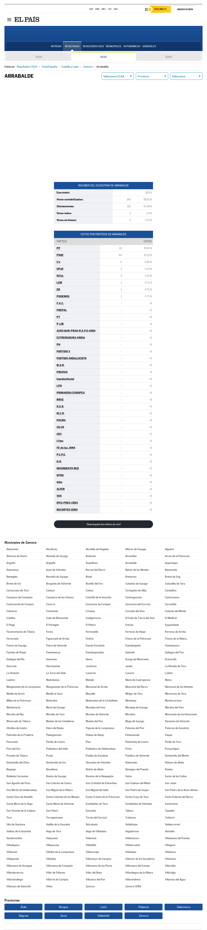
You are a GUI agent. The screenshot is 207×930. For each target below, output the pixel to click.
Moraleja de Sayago (136, 708)
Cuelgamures (93, 618)
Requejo (11, 770)
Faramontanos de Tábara (20, 632)
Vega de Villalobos (96, 831)
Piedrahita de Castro (137, 742)
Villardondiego (14, 880)
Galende (130, 653)
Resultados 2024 (93, 46)
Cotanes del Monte (175, 611)
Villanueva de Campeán (59, 866)
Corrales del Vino (135, 611)
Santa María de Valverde (60, 804)
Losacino (91, 673)
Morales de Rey (15, 714)
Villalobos (130, 852)
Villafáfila (91, 845)
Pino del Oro (13, 749)
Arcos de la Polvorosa (177, 556)
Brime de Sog (172, 577)
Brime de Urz (13, 584)
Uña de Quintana (15, 825)
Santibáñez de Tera (97, 804)
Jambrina (91, 666)
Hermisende (53, 666)
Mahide (90, 680)
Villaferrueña (132, 845)
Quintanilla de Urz (56, 763)
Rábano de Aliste (174, 763)
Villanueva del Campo (137, 866)
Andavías (91, 556)
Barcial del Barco (95, 570)
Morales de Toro (55, 714)
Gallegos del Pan (174, 653)
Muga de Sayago (134, 721)
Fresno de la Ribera (176, 639)
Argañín (10, 563)
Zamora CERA (133, 887)
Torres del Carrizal (96, 818)
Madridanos (52, 680)
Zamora (90, 887)
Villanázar (170, 859)
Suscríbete (161, 9)
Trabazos (130, 818)
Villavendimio (132, 880)
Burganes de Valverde (58, 584)
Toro (9, 818)
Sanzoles (91, 811)
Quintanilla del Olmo (17, 763)
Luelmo (10, 680)
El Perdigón (52, 625)
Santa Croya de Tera (137, 797)
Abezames (12, 549)
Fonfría (90, 639)
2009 (168, 57)
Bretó (89, 577)
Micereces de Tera (175, 694)
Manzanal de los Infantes (179, 687)
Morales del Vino (174, 708)
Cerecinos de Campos (98, 604)
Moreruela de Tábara (18, 721)
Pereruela (12, 742)
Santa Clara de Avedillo (19, 797)
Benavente (171, 570)
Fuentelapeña (133, 646)
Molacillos (51, 701)
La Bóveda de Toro (175, 666)
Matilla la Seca (54, 694)
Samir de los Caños (176, 776)
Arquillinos (92, 563)
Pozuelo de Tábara (17, 756)
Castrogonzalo (133, 597)
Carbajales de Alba (136, 591)
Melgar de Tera (134, 694)
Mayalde (90, 694)
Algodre (169, 549)
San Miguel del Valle (97, 790)
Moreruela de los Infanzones (181, 714)
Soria (63, 916)
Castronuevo (172, 597)
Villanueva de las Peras (99, 866)
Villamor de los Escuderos (140, 859)
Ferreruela (12, 639)
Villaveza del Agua (175, 880)
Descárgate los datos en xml (103, 524)
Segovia (23, 916)
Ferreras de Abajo (135, 632)
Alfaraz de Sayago (135, 549)
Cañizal (50, 591)
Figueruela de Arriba (57, 639)
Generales (149, 46)
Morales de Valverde (97, 714)
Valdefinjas (131, 825)
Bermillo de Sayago (57, 577)
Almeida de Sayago (57, 556)
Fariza (49, 632)
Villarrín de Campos (57, 880)
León (103, 907)
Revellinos (52, 770)
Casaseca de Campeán (19, 597)
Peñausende (132, 735)
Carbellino (170, 591)
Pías (88, 742)
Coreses (90, 611)
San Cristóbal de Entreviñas (101, 783)
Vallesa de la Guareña (18, 831)
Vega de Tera (53, 831)
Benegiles (12, 577)
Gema (89, 659)
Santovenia (171, 804)
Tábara (129, 811)
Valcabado (92, 825)
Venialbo (170, 831)
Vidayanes (52, 838)
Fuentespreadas (95, 653)
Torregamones (54, 818)
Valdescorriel (172, 825)
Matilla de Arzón (15, 694)
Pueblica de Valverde (137, 756)
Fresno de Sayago (16, 646)
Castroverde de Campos (20, 604)
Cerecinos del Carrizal (137, 604)
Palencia (143, 907)
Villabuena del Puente (177, 838)
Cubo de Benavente (57, 618)
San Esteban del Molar (138, 783)
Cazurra (50, 604)
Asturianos (12, 570)
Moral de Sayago (55, 708)
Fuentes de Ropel (16, 653)
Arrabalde (131, 563)
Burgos (63, 907)
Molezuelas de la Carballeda (101, 701)
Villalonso (170, 852)
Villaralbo (170, 866)
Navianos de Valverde (177, 721)
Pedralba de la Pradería (19, 735)
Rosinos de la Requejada (99, 776)
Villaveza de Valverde (18, 887)
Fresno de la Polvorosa (138, 639)
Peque (168, 735)
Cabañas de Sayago (136, 584)
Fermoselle (92, 632)
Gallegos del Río (15, 659)
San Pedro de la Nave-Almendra (183, 790)
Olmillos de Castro (16, 728)
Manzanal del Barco (136, 687)
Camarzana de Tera (17, 591)
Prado (49, 756)
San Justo (170, 783)
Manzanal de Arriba (97, 687)
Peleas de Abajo (95, 735)
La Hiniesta (12, 673)
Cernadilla (170, 604)
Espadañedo (172, 625)
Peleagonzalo (53, 735)
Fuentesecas (53, 653)
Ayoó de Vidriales (56, 570)
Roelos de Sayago (56, 776)
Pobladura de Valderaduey (101, 749)
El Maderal (171, 618)
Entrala (129, 625)
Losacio (129, 673)
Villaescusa (52, 845)
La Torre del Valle (56, 673)
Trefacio (169, 818)
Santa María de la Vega (19, 804)
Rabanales (131, 763)
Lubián (169, 673)
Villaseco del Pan (95, 880)
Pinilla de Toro (173, 742)
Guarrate (11, 666)
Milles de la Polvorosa (18, 701)
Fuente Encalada (95, 646)
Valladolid (103, 916)
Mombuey (130, 701)
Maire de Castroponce (137, 680)
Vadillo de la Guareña (58, 825)
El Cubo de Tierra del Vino (140, 618)
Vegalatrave (132, 831)
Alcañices (51, 549)
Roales (169, 770)
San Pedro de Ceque (137, 790)
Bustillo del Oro (94, 584)
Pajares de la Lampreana (100, 728)
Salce (128, 776)
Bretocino (130, 577)
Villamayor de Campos (98, 859)
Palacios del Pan (134, 728)
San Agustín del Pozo (18, 783)
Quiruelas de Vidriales (98, 763)
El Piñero (91, 625)
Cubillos (10, 618)
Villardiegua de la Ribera (139, 873)
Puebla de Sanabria (97, 756)
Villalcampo (92, 852)
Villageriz (170, 845)
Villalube (51, 859)
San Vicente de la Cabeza (20, 811)
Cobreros (11, 611)
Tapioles (169, 811)
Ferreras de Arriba (175, 632)
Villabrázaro (132, 838)
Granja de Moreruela (137, 659)
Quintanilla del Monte (177, 756)
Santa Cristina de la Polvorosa (103, 797)
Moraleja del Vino (95, 708)
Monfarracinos (173, 701)
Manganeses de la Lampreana (23, 687)
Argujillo (50, 563)
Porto (128, 749)
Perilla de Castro (55, 742)
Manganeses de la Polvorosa (62, 687)
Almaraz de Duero (16, 556)
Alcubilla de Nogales (97, 549)
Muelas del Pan (94, 721)
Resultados (72, 46)
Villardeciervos (14, 873)
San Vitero (52, 811)
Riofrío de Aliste (95, 770)
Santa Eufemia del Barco (179, 797)
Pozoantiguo (172, 749)
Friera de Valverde (56, 646)
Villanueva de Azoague (19, 866)
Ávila (23, 907)
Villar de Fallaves (55, 873)
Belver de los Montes (137, 570)
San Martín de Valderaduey (21, 790)
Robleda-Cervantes (17, 776)
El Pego (10, 625)
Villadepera (12, 845)
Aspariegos (171, 563)
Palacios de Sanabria (177, 728)
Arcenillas (131, 556)
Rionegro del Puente (136, 770)
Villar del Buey (94, 873)
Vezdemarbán (14, 838)
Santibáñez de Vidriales (138, 804)
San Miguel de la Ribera (59, 790)
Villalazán (11, 852)
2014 (103, 57)
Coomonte (52, 611)
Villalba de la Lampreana (60, 852)
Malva (168, 680)
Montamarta (13, 708)
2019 (38, 57)
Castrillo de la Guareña (98, 597)
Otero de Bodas (55, 728)
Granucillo (170, 659)
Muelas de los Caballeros (60, 721)
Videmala (91, 838)
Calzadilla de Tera (175, 584)
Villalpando (12, 859)
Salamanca (183, 907)
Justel (128, 666)
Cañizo (89, 591)
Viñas (49, 887)
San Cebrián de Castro (59, 783)
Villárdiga (170, 873)
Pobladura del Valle (57, 749)
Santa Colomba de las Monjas (62, 797)
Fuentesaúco (172, 646)
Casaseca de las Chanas (60, 597)
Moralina (130, 714)
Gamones (51, 659)
